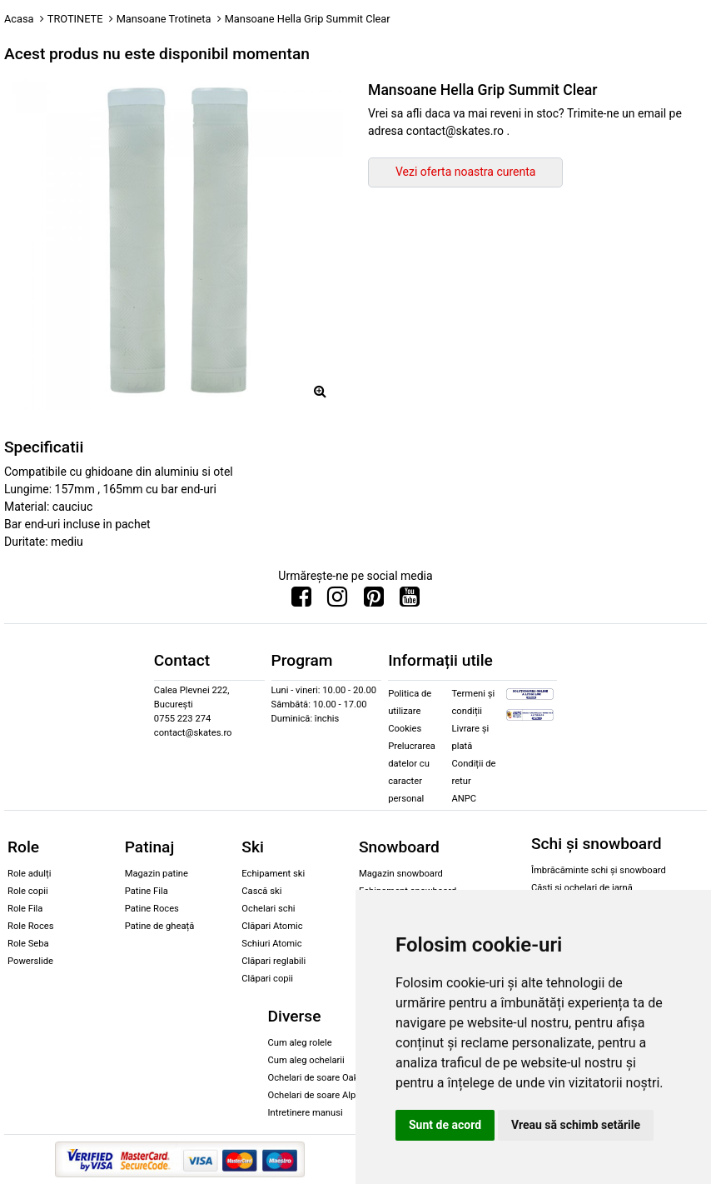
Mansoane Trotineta (164, 18)
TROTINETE (75, 18)
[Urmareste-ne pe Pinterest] (373, 600)
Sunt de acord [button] (445, 1125)
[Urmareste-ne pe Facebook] (301, 600)
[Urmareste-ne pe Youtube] (409, 600)
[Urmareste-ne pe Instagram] (337, 600)
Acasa (19, 18)
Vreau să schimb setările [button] (575, 1125)
